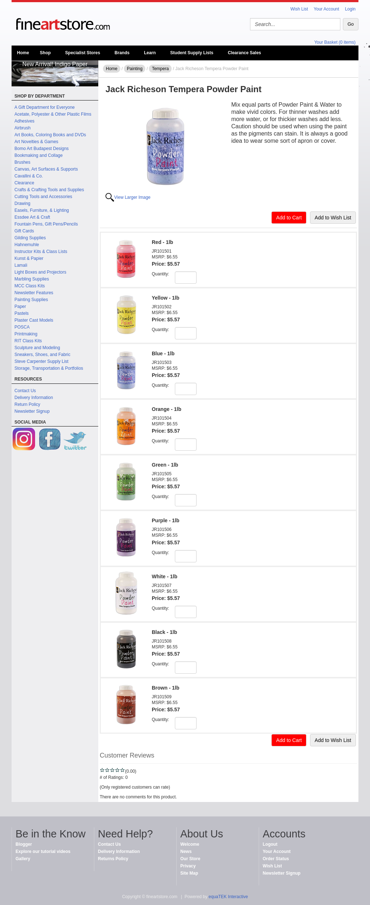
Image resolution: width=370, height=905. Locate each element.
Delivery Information (33, 397)
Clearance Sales (244, 52)
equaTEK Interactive (228, 896)
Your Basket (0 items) (335, 42)
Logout (270, 844)
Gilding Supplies (30, 237)
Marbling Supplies (31, 279)
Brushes (22, 162)
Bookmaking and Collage (38, 155)
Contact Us (25, 390)
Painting (134, 68)
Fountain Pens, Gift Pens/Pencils (46, 224)
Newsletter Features (33, 292)
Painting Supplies (31, 299)
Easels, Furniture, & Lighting (41, 210)
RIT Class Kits (28, 340)
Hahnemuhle (26, 244)
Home (23, 52)
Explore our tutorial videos (43, 851)
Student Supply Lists (191, 52)
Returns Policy (113, 858)
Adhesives (24, 121)
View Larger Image (132, 197)
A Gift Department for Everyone (44, 107)
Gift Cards (24, 230)
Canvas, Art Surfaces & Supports (46, 169)
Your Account (326, 9)
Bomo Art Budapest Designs (41, 148)
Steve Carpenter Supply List (41, 361)
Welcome (189, 844)
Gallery (23, 858)
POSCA (22, 327)
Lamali (20, 265)
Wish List (299, 9)
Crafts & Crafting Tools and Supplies (49, 189)
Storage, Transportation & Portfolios (48, 368)
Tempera (160, 68)
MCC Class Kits (29, 285)
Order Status (276, 858)
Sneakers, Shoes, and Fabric (42, 354)
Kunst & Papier (28, 258)
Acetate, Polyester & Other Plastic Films (52, 114)
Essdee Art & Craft (32, 217)
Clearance (24, 182)
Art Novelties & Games (36, 141)
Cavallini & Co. (28, 176)
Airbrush (22, 127)
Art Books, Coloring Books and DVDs (50, 134)
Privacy (188, 865)
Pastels (21, 313)
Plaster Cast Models (33, 320)
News (186, 851)
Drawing (22, 203)
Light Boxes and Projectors (40, 272)
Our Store (190, 858)
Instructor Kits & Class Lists (40, 251)
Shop (45, 52)
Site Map (189, 873)
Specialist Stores (82, 52)
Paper (20, 306)
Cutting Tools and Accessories (43, 196)
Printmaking (25, 333)
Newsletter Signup (32, 411)
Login (350, 9)
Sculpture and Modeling (37, 347)
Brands (122, 52)
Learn (150, 52)
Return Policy (27, 404)
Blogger (24, 844)
